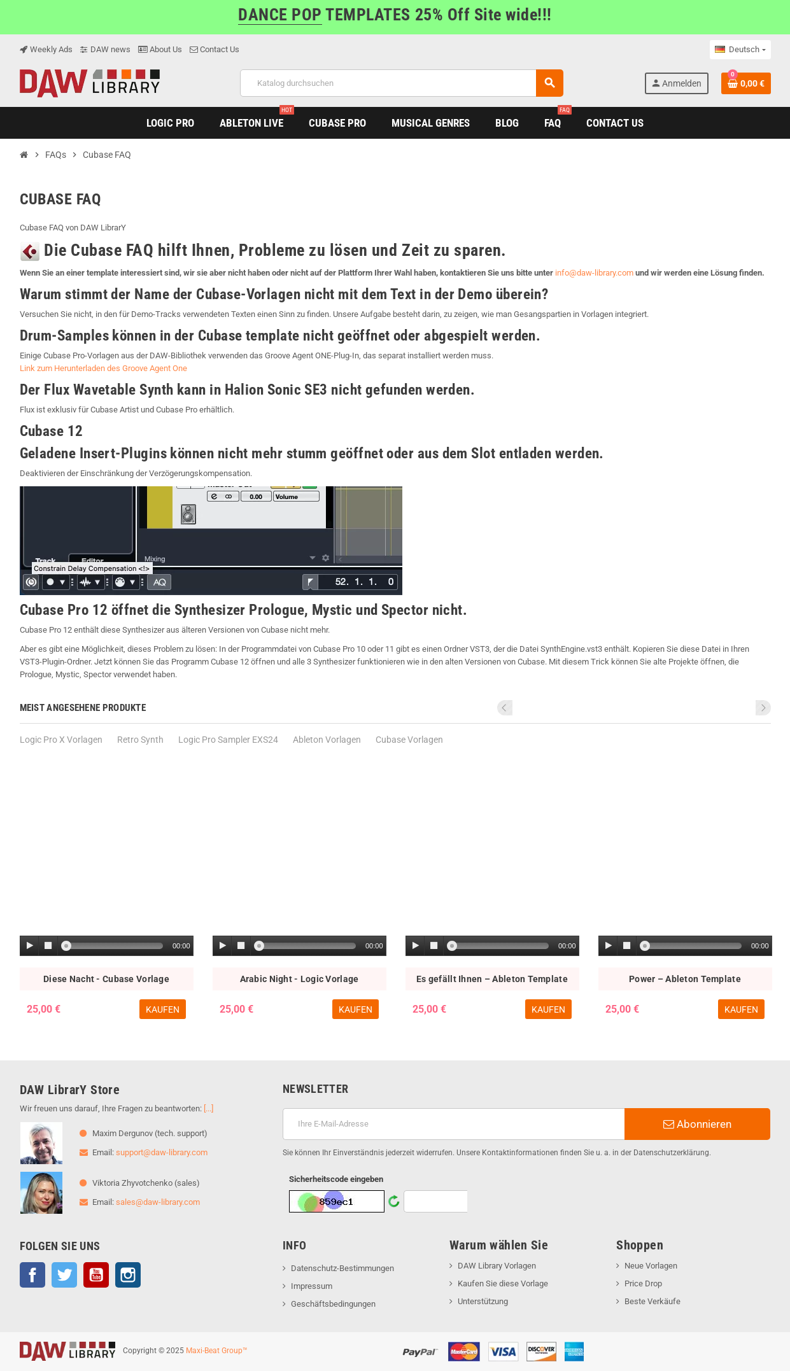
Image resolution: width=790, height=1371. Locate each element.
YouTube (96, 1275)
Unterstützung (483, 1301)
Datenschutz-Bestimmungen (342, 1268)
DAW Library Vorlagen (497, 1265)
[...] (208, 1108)
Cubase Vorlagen (409, 740)
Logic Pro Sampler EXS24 (228, 740)
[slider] (114, 946)
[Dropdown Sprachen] (740, 49)
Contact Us (214, 49)
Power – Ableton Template (685, 979)
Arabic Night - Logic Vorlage (299, 979)
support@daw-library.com (162, 1152)
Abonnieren (697, 1124)
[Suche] (401, 83)
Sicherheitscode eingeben (336, 1179)
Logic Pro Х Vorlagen (61, 740)
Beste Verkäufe (652, 1301)
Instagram (128, 1275)
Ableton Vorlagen (327, 740)
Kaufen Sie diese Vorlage (503, 1283)
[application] (107, 946)
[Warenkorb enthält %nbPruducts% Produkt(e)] (746, 83)
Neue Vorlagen (650, 1265)
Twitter (64, 1275)
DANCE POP (280, 14)
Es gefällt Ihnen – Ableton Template (492, 979)
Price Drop (643, 1283)
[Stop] (48, 946)
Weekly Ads (46, 49)
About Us (160, 49)
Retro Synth (140, 740)
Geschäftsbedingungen (333, 1304)
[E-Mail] (453, 1124)
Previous (746, 707)
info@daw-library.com (594, 273)
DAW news (105, 49)
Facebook (32, 1275)
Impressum (311, 1286)
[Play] (29, 946)
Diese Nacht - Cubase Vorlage (106, 979)
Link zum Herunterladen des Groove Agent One (103, 368)
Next (763, 707)
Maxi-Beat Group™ (217, 1350)
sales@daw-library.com (158, 1202)
